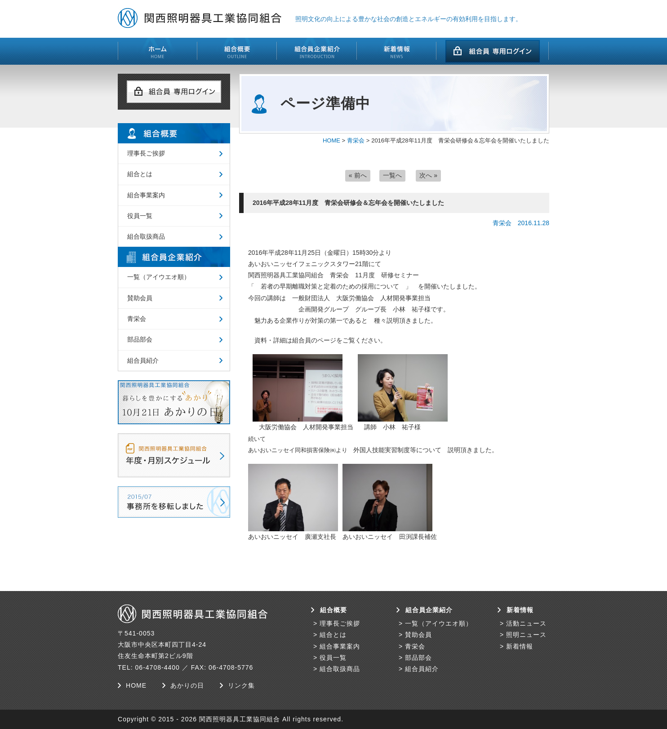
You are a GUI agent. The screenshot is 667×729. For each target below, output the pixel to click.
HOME (331, 140)
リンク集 (241, 685)
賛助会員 (139, 298)
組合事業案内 (146, 195)
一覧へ (392, 175)
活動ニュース (526, 623)
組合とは (139, 174)
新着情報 (519, 646)
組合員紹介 (143, 360)
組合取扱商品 (146, 236)
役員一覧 (139, 215)
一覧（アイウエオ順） (158, 276)
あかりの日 (187, 685)
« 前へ (358, 175)
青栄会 (356, 140)
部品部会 (139, 339)
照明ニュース (526, 634)
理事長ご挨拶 (146, 153)
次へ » (428, 175)
